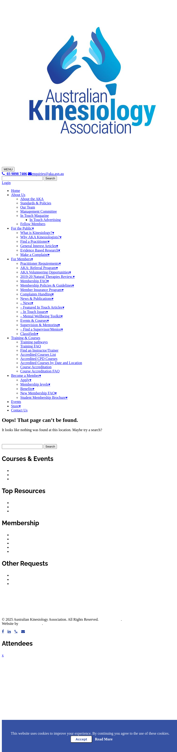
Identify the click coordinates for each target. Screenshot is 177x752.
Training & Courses (25, 338)
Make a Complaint (34, 255)
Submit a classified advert (30, 584)
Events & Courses (33, 320)
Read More (104, 739)
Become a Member (25, 376)
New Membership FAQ (37, 393)
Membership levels (34, 384)
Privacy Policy (110, 619)
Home (15, 191)
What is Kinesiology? (36, 233)
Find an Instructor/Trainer (39, 350)
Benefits (26, 389)
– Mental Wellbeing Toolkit (40, 316)
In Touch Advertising (45, 220)
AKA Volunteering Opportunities (44, 272)
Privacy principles (24, 511)
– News (25, 303)
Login (6, 183)
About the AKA (32, 199)
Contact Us (19, 410)
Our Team (27, 207)
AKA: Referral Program (38, 268)
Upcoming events (24, 479)
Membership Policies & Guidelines (46, 285)
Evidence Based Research (39, 250)
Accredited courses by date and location (40, 475)
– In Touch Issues (33, 312)
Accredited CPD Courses (38, 359)
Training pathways (34, 342)
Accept (81, 739)
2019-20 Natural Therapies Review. (46, 277)
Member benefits (23, 535)
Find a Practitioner (34, 241)
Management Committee (38, 211)
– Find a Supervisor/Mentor (40, 329)
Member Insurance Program (41, 290)
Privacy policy (21, 507)
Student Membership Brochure (43, 397)
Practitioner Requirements (39, 263)
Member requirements (27, 543)
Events (16, 402)
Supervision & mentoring (30, 547)
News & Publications (36, 299)
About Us (18, 195)
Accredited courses (25, 471)
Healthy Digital (30, 624)
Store (15, 406)
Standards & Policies (35, 203)
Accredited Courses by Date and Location (51, 363)
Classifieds (28, 334)
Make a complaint (24, 575)
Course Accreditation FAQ (39, 371)
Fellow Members (32, 224)
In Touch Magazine (34, 216)
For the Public (21, 228)
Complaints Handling (36, 294)
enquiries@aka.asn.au (46, 174)
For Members (21, 259)
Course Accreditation (36, 367)
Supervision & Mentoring (39, 325)
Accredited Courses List (38, 354)
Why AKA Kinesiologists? (40, 237)
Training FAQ (30, 346)
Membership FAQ (33, 281)
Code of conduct (23, 503)
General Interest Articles (38, 246)
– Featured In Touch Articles (41, 307)
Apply (25, 380)
